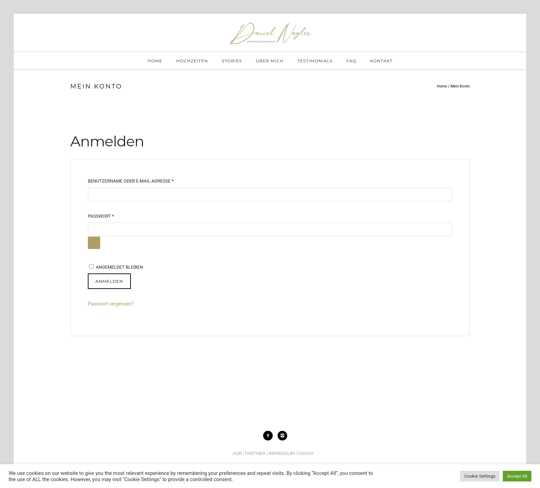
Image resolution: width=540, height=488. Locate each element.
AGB (236, 453)
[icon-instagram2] (282, 435)
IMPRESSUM (282, 453)
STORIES (232, 60)
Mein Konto (460, 86)
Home (442, 86)
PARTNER (255, 453)
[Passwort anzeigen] (94, 243)
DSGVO (305, 453)
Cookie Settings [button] (480, 476)
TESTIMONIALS (315, 60)
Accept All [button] (517, 476)
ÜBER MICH (270, 60)
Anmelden (109, 281)
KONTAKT (381, 60)
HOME (154, 60)
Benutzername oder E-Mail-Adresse (132, 181)
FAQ (351, 60)
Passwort (102, 216)
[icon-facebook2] (269, 435)
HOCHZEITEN (192, 60)
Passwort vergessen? (111, 304)
